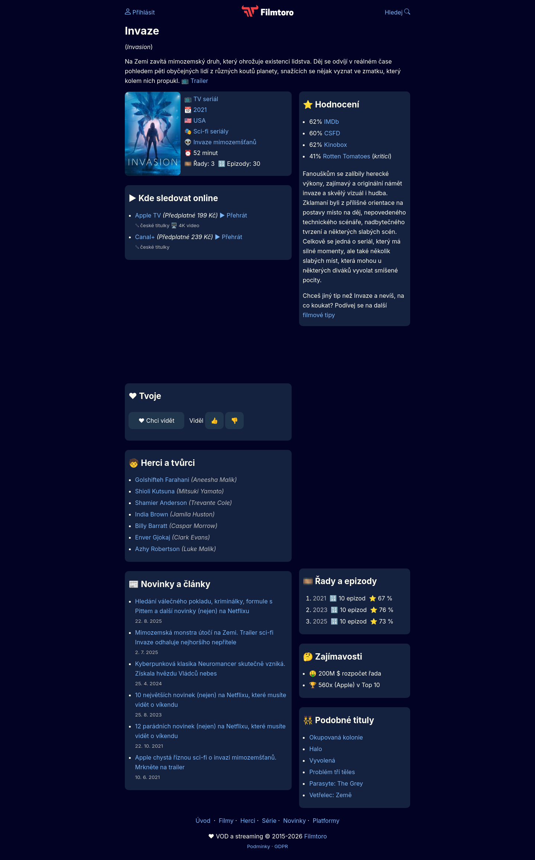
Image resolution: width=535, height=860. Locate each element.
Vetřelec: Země (330, 795)
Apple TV (148, 215)
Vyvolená (322, 760)
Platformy (326, 820)
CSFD (332, 133)
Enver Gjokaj (152, 537)
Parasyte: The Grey (336, 783)
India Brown (151, 514)
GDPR (281, 846)
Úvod (203, 820)
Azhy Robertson (157, 549)
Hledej (397, 12)
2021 (200, 109)
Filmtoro (315, 836)
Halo (315, 749)
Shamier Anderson (161, 502)
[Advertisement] (71, 114)
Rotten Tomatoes (346, 156)
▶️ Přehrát (233, 215)
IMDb (331, 121)
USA (200, 120)
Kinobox (335, 144)
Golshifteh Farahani (162, 479)
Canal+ (145, 237)
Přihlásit (140, 12)
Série (269, 820)
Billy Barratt (151, 525)
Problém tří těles (332, 772)
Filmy (226, 820)
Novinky (294, 820)
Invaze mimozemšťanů (225, 142)
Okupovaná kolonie (336, 737)
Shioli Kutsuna (155, 491)
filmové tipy (319, 315)
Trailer (199, 80)
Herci (247, 820)
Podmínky (258, 846)
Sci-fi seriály (211, 131)
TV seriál (206, 99)
